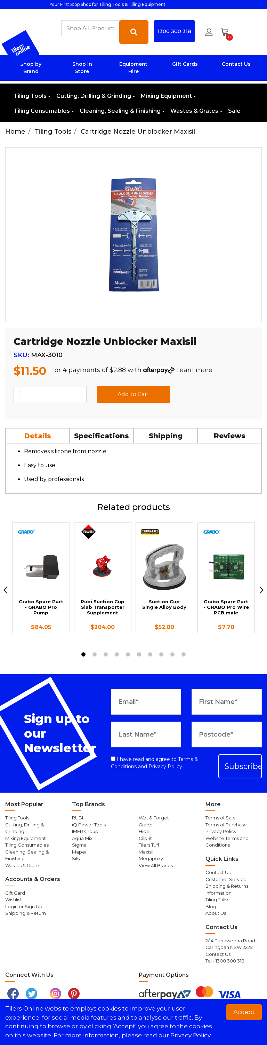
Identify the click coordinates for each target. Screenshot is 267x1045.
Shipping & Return (25, 913)
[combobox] (90, 28)
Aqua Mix (82, 838)
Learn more (194, 370)
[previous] (5, 590)
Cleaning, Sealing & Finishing (120, 111)
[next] (261, 590)
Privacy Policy (165, 766)
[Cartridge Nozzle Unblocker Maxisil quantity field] (50, 394)
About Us (215, 913)
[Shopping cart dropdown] (227, 32)
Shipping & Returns (226, 886)
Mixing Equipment (166, 96)
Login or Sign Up (23, 906)
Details (37, 436)
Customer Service (225, 879)
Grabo (146, 824)
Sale (234, 111)
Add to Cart (133, 394)
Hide (144, 831)
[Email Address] (146, 702)
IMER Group (85, 831)
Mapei (79, 852)
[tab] (38, 435)
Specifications (101, 436)
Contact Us (236, 64)
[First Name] (227, 702)
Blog (210, 906)
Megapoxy (151, 858)
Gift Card (15, 893)
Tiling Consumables (42, 111)
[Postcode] (227, 734)
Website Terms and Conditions (227, 841)
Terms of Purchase (226, 824)
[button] (209, 32)
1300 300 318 (174, 31)
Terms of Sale (220, 817)
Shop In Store (82, 67)
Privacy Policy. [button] (190, 1035)
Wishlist (13, 899)
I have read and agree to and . (154, 763)
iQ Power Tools (89, 824)
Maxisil (146, 852)
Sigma (79, 845)
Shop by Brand (30, 67)
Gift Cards (185, 64)
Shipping (166, 436)
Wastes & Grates (194, 111)
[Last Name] (146, 734)
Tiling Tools (30, 96)
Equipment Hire (133, 67)
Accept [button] (244, 1011)
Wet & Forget (154, 817)
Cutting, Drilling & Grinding (93, 96)
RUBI (77, 817)
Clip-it (145, 838)
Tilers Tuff (149, 845)
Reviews (229, 436)
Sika (77, 858)
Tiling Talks (217, 899)
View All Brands (156, 865)
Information (218, 893)
